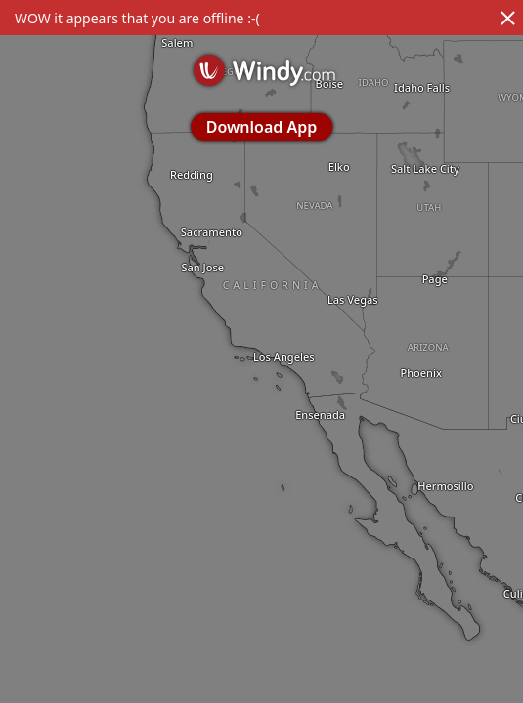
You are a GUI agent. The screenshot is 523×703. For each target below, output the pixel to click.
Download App (261, 127)
